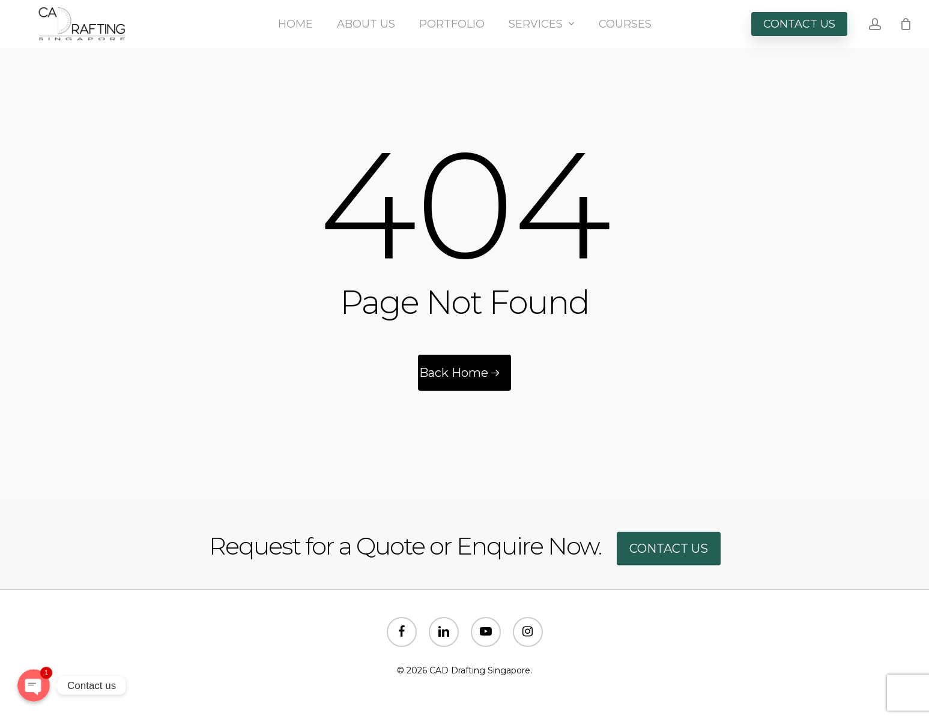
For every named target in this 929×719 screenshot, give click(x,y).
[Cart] (905, 24)
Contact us (668, 548)
